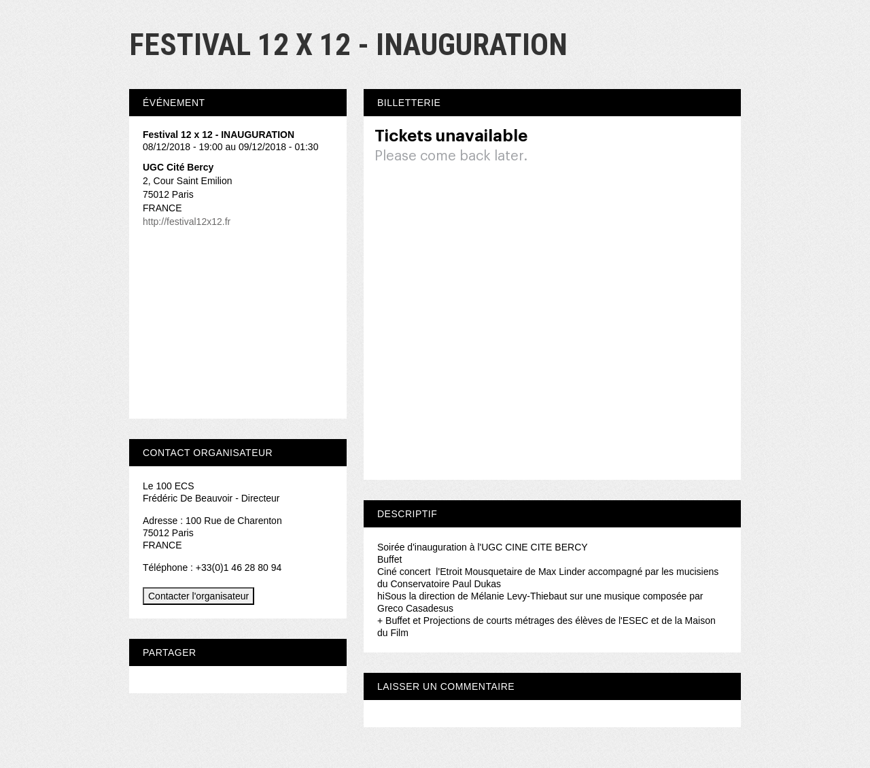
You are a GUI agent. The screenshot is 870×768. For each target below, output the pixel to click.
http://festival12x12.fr (186, 221)
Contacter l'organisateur (198, 596)
